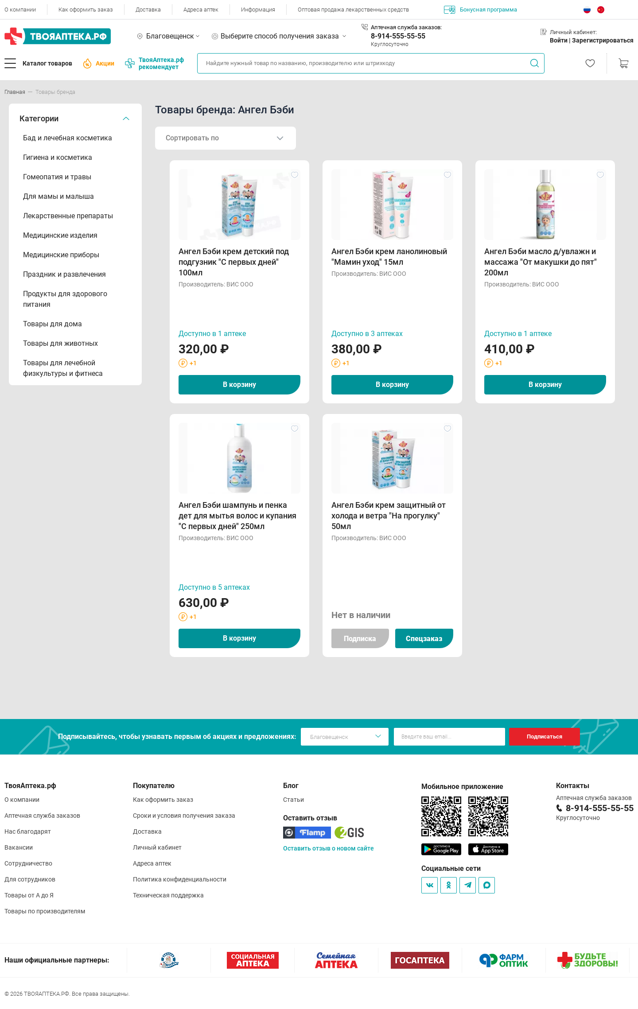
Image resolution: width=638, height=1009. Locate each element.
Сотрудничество (28, 863)
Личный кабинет (157, 847)
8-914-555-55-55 (398, 36)
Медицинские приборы (61, 255)
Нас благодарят (27, 831)
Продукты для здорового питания (65, 299)
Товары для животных (60, 343)
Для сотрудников (29, 879)
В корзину (239, 384)
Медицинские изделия (60, 235)
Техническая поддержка (168, 895)
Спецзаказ (424, 638)
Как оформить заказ (85, 9)
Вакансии (18, 847)
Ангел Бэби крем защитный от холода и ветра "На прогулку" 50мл (388, 515)
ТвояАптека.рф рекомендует (154, 63)
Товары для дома (52, 324)
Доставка (148, 9)
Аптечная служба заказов (42, 815)
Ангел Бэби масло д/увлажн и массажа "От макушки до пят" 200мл (540, 262)
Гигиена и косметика (57, 157)
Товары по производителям (44, 911)
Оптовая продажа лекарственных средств (353, 9)
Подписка (360, 638)
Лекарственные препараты (68, 216)
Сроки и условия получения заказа (184, 815)
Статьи (293, 799)
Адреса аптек (200, 9)
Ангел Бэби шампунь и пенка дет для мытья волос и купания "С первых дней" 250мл (237, 515)
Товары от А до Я (29, 895)
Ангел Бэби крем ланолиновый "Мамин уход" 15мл (389, 257)
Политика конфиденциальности (179, 879)
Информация (258, 9)
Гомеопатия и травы (57, 177)
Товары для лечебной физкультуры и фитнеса (63, 368)
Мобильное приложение (462, 786)
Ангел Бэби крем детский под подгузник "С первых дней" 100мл (234, 262)
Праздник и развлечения (64, 274)
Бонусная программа (480, 10)
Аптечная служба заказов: (406, 27)
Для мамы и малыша (58, 196)
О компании (20, 9)
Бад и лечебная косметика (67, 138)
